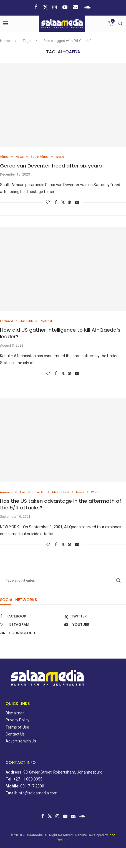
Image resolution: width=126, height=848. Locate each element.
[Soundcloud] (88, 7)
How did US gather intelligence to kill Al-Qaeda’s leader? (60, 333)
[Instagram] (55, 7)
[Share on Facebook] (56, 202)
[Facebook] (36, 7)
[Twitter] (45, 7)
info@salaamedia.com (37, 793)
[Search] (120, 24)
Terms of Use (17, 727)
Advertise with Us (21, 741)
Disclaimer (15, 713)
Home (5, 41)
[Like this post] (48, 202)
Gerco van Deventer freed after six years (51, 165)
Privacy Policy (17, 720)
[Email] (76, 7)
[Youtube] (65, 7)
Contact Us (15, 734)
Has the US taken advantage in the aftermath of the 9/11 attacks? (60, 504)
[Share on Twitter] (63, 202)
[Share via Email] (77, 202)
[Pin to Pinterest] (70, 202)
